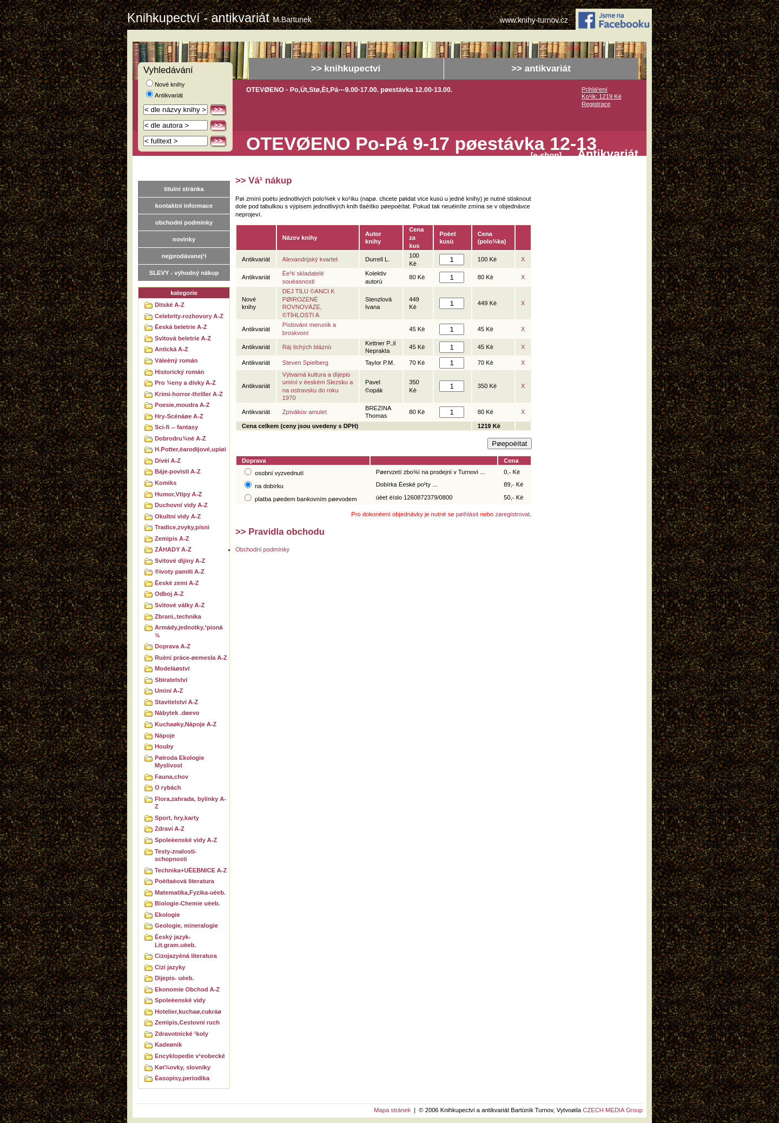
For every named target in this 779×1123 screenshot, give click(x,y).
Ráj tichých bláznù (307, 347)
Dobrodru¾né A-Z (180, 438)
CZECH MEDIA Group (613, 1110)
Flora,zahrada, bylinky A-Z (190, 803)
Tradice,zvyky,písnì (182, 527)
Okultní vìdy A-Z (178, 516)
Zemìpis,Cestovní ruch (187, 1022)
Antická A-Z (171, 349)
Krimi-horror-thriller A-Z (189, 394)
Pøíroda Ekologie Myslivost (179, 761)
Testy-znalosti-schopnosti (176, 855)
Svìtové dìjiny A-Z (180, 560)
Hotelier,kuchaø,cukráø (188, 1011)
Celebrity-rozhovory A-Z (189, 316)
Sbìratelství (171, 680)
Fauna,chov (171, 776)
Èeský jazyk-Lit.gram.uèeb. (175, 941)
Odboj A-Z (169, 593)
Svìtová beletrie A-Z (183, 338)
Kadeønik (168, 1044)
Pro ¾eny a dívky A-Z (185, 382)
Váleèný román (176, 360)
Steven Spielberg (305, 362)
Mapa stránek (392, 1110)
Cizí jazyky (170, 967)
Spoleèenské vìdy (180, 1000)
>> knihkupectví (346, 68)
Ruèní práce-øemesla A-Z (191, 657)
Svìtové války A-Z (179, 605)
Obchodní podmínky (262, 549)
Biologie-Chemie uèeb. (187, 903)
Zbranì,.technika (178, 616)
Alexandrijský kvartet (310, 259)
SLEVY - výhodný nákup (184, 273)
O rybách (168, 787)
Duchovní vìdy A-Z (181, 505)
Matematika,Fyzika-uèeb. (190, 892)
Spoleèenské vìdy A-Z (186, 840)
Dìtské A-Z (169, 304)
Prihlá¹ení (595, 89)
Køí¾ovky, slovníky (182, 1067)
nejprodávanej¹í (184, 256)
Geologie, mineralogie (186, 925)
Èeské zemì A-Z (177, 583)
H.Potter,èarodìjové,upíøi (190, 449)
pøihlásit (467, 514)
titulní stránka (183, 189)
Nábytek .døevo (177, 713)
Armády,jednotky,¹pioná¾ (189, 631)
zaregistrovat (512, 514)
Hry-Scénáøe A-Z (179, 416)
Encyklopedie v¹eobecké (190, 1056)
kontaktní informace (184, 205)
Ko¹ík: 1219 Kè (602, 96)
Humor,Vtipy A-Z (178, 494)
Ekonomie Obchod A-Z (187, 989)
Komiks (165, 483)
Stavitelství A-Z (176, 702)
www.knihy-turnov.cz (534, 20)
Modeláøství (172, 668)
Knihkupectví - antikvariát (219, 18)
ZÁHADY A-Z (173, 549)
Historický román (179, 372)
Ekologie (167, 914)
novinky (184, 239)
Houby (164, 746)
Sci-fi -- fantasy (176, 427)
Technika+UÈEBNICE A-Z (191, 870)
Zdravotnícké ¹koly (181, 1033)
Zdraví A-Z (169, 828)
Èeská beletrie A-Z (181, 327)
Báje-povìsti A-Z (178, 471)
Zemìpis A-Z (172, 538)
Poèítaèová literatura (184, 881)
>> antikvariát (541, 68)
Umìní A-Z (169, 690)
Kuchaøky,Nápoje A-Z (185, 724)
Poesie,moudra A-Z (182, 405)
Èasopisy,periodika (182, 1078)
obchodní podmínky (184, 222)
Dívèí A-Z (168, 460)
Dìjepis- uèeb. (174, 978)
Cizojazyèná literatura (186, 956)
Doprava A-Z (172, 646)
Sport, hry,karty (177, 818)
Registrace (596, 104)
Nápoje (165, 735)
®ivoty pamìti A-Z (179, 571)
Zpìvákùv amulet (304, 412)
